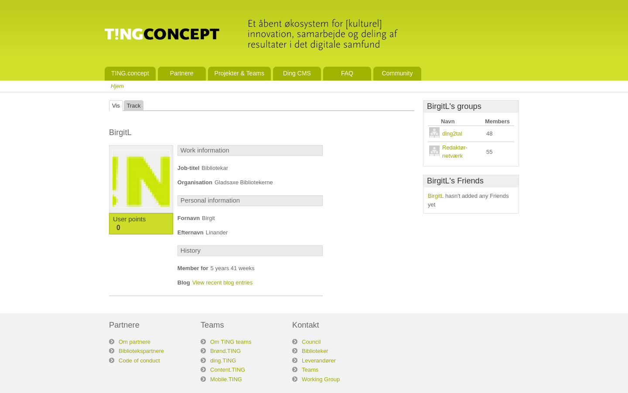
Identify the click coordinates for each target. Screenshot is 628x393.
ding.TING (223, 360)
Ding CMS (297, 73)
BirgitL (436, 196)
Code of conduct (139, 360)
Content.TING (227, 369)
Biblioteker (315, 351)
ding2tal (452, 133)
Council (311, 342)
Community (397, 73)
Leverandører (319, 360)
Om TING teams (230, 342)
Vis (116, 105)
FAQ (347, 73)
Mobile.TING (226, 379)
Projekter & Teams (239, 73)
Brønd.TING (225, 351)
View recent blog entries (222, 282)
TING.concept (130, 73)
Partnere (182, 73)
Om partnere (134, 342)
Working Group (321, 379)
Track (134, 105)
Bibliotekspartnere (141, 351)
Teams (310, 369)
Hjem (117, 86)
